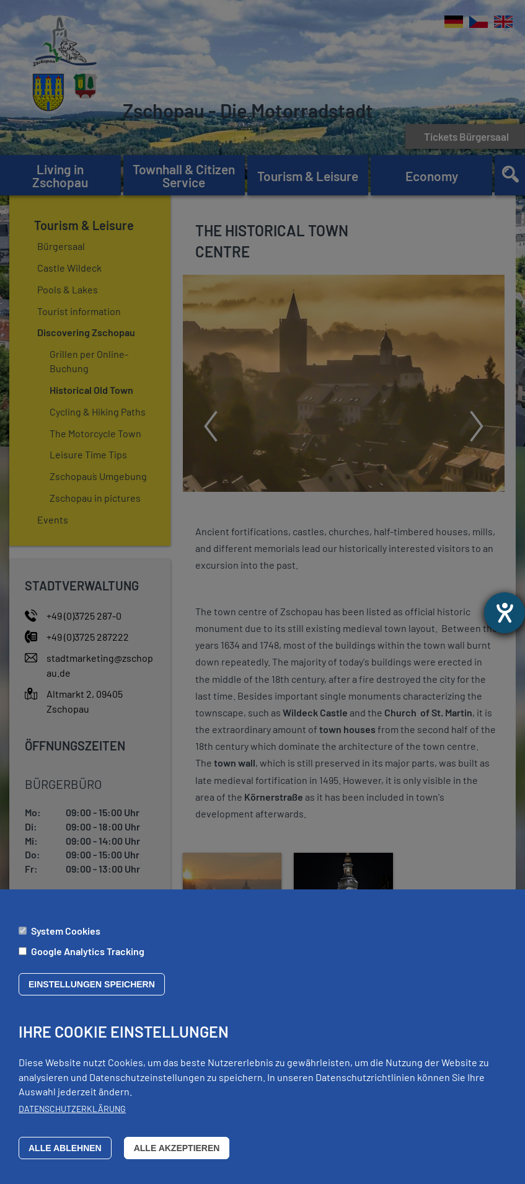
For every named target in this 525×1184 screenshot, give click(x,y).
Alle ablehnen (65, 1149)
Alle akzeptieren (177, 1149)
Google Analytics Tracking (87, 952)
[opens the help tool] (504, 612)
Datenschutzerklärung (72, 1110)
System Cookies (65, 931)
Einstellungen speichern (92, 985)
